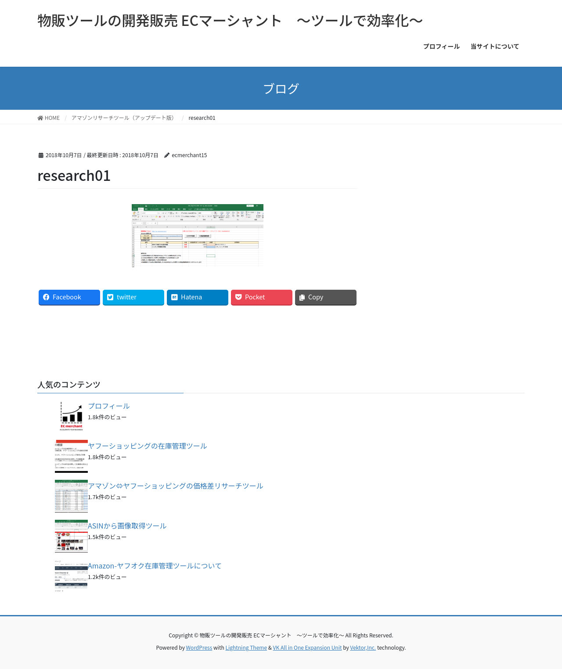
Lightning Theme (246, 647)
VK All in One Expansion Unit (307, 647)
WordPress (199, 647)
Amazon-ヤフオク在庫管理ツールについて (155, 565)
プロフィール (109, 405)
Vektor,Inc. (363, 647)
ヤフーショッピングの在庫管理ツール (147, 445)
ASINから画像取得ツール (127, 525)
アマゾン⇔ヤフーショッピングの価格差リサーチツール (175, 485)
